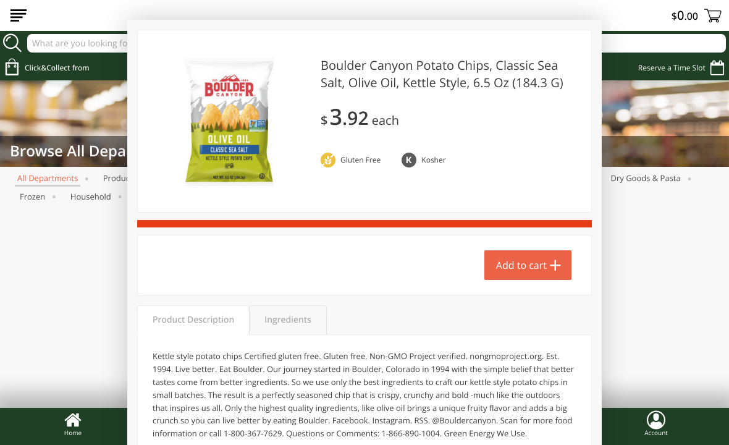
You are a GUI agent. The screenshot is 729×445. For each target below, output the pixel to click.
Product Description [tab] (193, 320)
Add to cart (521, 265)
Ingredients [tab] (287, 320)
